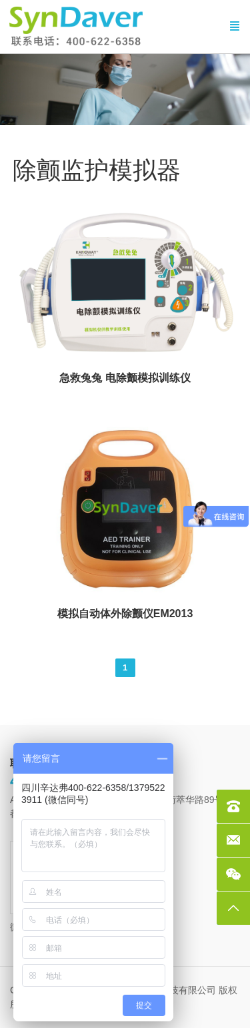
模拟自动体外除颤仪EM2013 (125, 613)
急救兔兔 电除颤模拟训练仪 (124, 378)
